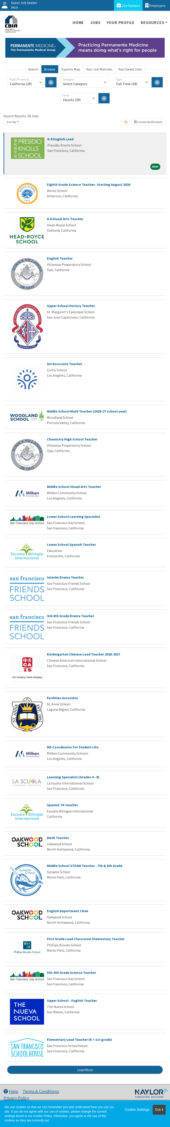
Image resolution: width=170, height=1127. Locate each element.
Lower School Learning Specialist (73, 516)
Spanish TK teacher (62, 805)
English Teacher (60, 258)
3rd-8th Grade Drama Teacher (70, 616)
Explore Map (70, 69)
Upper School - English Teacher (72, 1000)
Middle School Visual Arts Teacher (74, 486)
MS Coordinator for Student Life (73, 747)
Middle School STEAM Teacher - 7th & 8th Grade (84, 865)
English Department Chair (67, 911)
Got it (159, 1109)
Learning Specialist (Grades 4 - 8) (73, 777)
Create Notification (148, 122)
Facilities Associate (62, 698)
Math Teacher (58, 837)
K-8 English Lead (60, 139)
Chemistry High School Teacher (72, 439)
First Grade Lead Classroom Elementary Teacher (86, 939)
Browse (49, 69)
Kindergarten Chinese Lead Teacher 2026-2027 (83, 654)
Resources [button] (152, 22)
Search (33, 69)
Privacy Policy (16, 1098)
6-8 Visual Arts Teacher (65, 219)
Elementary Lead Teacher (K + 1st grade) (79, 1039)
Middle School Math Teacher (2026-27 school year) (87, 411)
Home (78, 22)
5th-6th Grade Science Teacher (71, 972)
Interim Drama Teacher (65, 577)
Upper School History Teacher (71, 305)
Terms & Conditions (41, 1091)
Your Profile (121, 22)
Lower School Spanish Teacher (71, 544)
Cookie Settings (137, 1109)
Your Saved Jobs (130, 69)
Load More (85, 1070)
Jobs (95, 22)
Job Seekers (128, 5)
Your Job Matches (99, 69)
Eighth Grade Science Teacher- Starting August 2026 (88, 184)
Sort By (11, 122)
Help (11, 1091)
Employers (155, 5)
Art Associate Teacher (64, 364)
